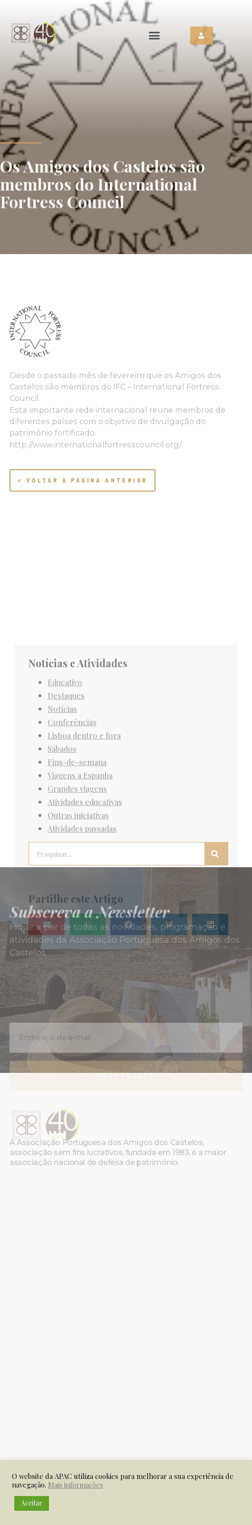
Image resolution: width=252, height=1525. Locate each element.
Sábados (62, 849)
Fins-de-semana (77, 862)
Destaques (66, 796)
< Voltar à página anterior (82, 480)
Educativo (65, 782)
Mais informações (75, 1484)
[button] (154, 36)
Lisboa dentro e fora (84, 836)
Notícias (62, 809)
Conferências (72, 822)
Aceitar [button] (31, 1502)
